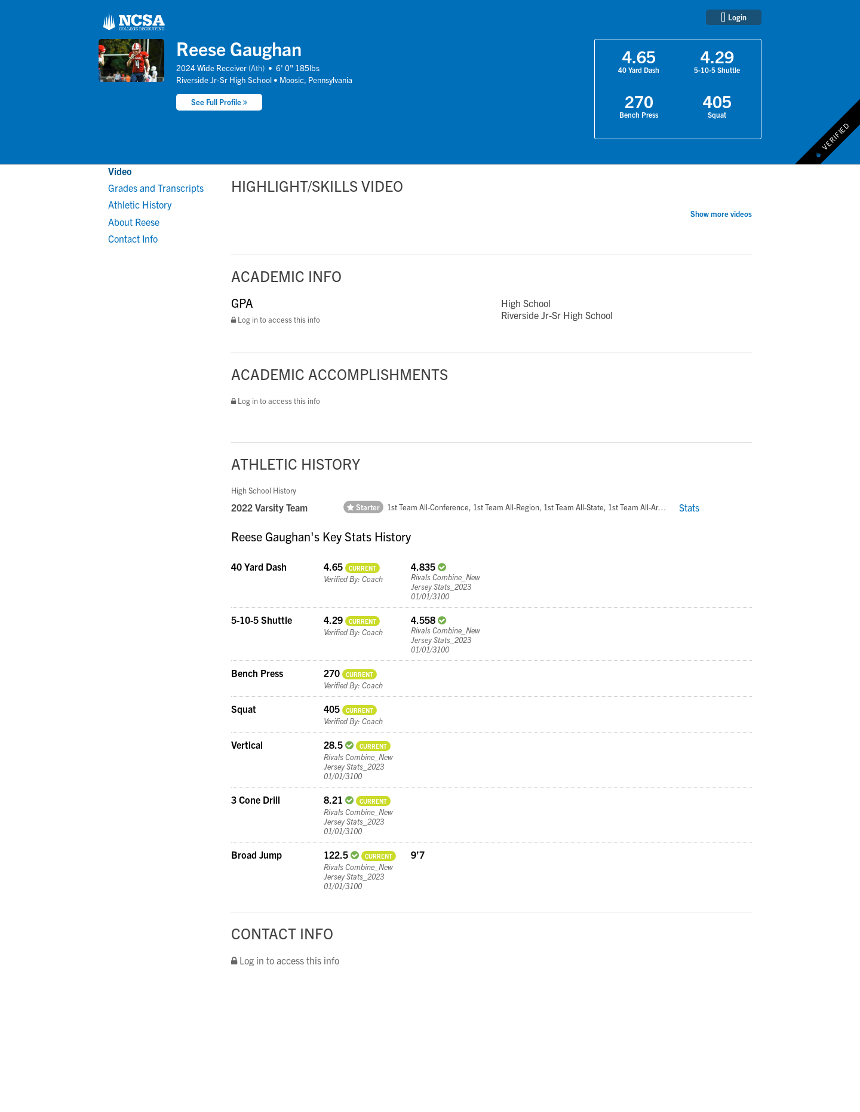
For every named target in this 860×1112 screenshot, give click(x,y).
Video (120, 171)
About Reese (133, 222)
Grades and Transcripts (156, 188)
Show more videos (721, 214)
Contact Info (133, 238)
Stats (689, 507)
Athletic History (139, 204)
